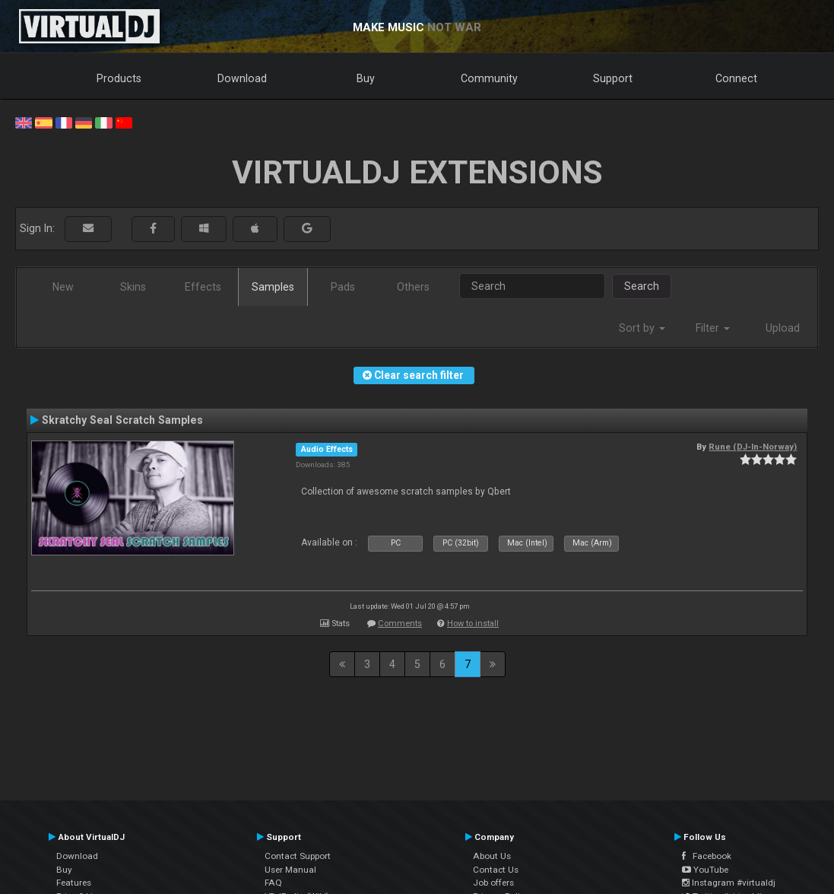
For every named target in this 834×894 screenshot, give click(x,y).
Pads (343, 287)
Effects (203, 287)
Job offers (493, 882)
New (63, 287)
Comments (400, 623)
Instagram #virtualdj (728, 882)
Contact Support (298, 856)
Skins (133, 287)
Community (489, 78)
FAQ (273, 882)
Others (413, 287)
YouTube (705, 869)
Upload (783, 328)
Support (613, 78)
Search (641, 286)
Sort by (642, 328)
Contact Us (495, 869)
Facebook (706, 856)
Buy (366, 78)
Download (242, 78)
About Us (492, 856)
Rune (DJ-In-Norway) (753, 446)
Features (73, 882)
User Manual (290, 869)
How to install (473, 623)
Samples (273, 287)
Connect (736, 78)
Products (119, 78)
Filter (713, 328)
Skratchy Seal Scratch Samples (122, 420)
